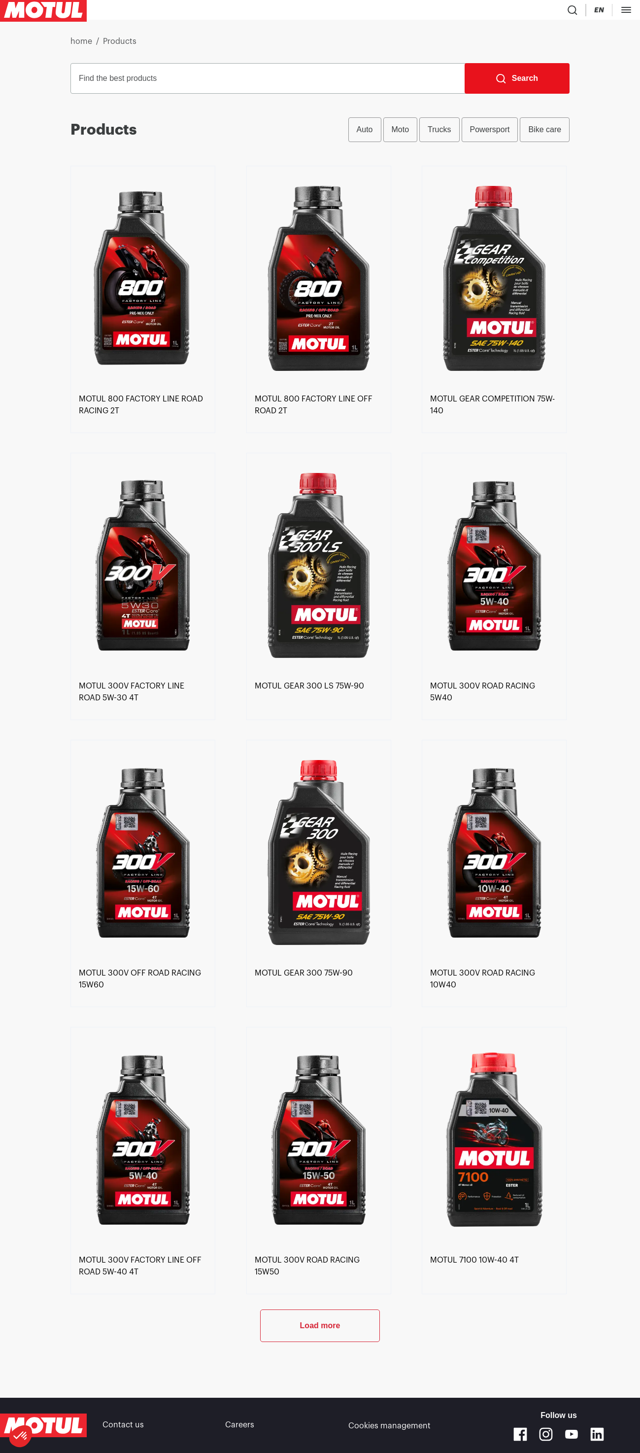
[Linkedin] (597, 1434)
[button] (21, 1436)
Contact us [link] (123, 1425)
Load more (320, 1362)
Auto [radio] (365, 133)
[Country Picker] (488, 12)
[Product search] (459, 12)
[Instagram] (546, 1434)
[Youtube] (571, 1434)
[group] (459, 133)
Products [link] (119, 45)
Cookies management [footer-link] (389, 1425)
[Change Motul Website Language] (516, 12)
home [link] (81, 45)
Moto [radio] (400, 133)
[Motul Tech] (555, 12)
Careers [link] (239, 1425)
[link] (301, 12)
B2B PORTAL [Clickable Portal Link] (610, 11)
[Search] (517, 82)
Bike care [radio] (544, 133)
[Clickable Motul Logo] (43, 12)
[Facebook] (520, 1434)
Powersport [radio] (490, 133)
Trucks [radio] (439, 133)
